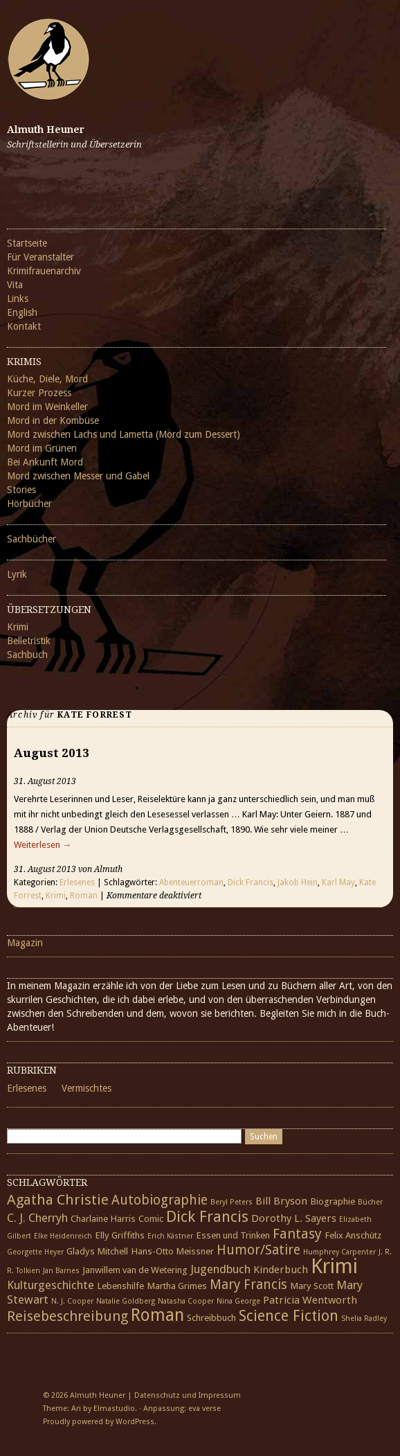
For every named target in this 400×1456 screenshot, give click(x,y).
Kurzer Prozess (39, 392)
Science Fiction (288, 1315)
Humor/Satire (258, 1250)
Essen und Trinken (233, 1235)
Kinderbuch (280, 1269)
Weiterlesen (42, 845)
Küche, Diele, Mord (47, 378)
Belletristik (29, 640)
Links (17, 298)
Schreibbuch (211, 1317)
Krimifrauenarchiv (44, 270)
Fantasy (297, 1233)
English (22, 312)
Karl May (338, 882)
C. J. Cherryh (37, 1218)
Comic (150, 1218)
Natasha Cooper (186, 1301)
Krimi (17, 626)
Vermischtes (86, 1088)
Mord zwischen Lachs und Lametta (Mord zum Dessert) (123, 434)
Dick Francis (250, 882)
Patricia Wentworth (310, 1300)
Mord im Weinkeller (47, 406)
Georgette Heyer (35, 1252)
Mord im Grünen (42, 448)
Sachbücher (31, 538)
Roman (84, 895)
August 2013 (51, 753)
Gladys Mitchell (97, 1251)
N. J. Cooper (72, 1301)
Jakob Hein (298, 882)
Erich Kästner (170, 1236)
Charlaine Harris (103, 1218)
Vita (15, 284)
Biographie (332, 1201)
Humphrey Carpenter (339, 1252)
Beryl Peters (231, 1202)
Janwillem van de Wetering (135, 1269)
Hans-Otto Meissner (172, 1251)
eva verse (204, 1408)
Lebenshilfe (120, 1285)
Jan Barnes (61, 1270)
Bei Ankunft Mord (45, 462)
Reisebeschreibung (67, 1316)
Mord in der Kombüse (53, 420)
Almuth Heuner (45, 129)
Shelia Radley (364, 1318)
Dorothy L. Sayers (293, 1218)
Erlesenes (77, 882)
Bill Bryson (281, 1201)
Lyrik (17, 574)
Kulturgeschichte (50, 1285)
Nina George (238, 1301)
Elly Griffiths (120, 1235)
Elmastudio (114, 1408)
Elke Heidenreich (63, 1236)
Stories (21, 489)
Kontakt (24, 326)
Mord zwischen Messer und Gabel (78, 475)
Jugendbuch (220, 1269)
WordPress (135, 1421)
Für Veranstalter (40, 257)
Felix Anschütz (353, 1235)
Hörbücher (29, 503)
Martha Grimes (177, 1285)
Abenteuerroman (191, 882)
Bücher (370, 1202)
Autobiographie (159, 1200)
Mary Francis (248, 1285)
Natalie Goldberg (125, 1301)
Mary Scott (312, 1285)
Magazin (25, 942)
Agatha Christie (58, 1199)
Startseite (27, 243)
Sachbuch (27, 654)
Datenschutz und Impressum (187, 1395)
